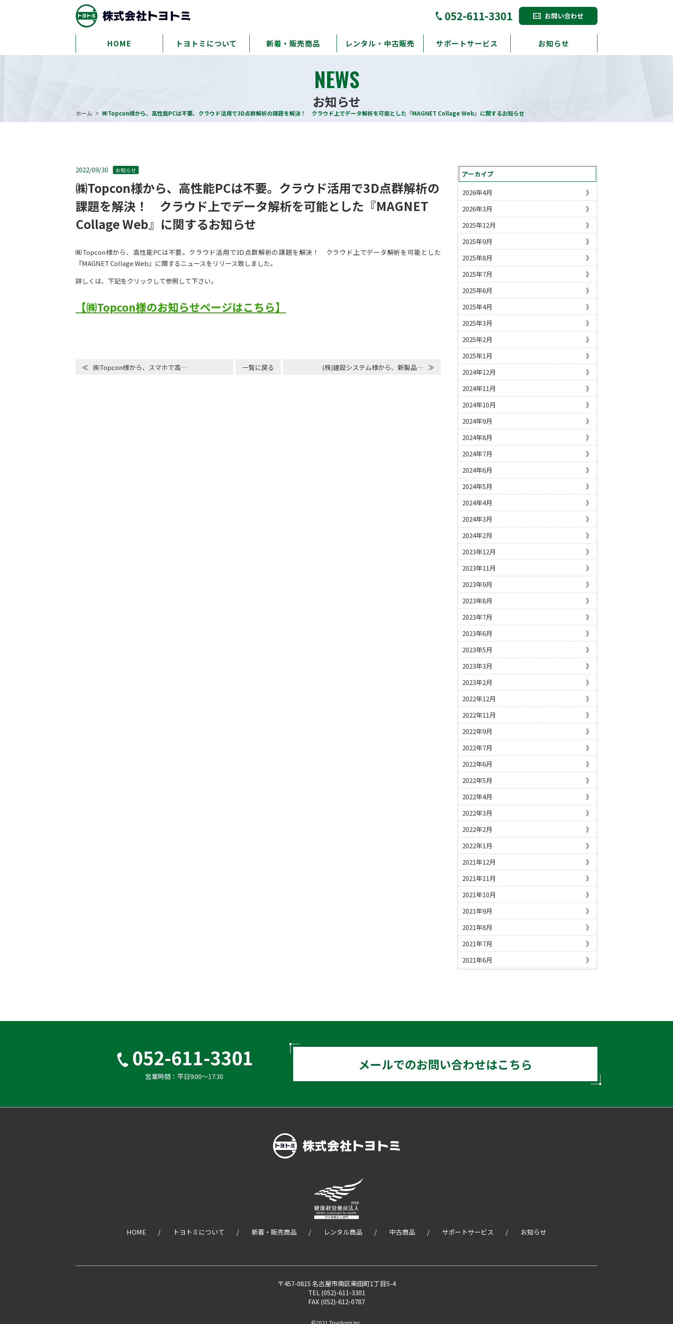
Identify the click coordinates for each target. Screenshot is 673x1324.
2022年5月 (477, 780)
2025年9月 (477, 241)
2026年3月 (477, 208)
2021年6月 (477, 959)
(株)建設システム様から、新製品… (372, 367)
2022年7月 (477, 747)
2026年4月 (477, 192)
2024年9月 (477, 420)
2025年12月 (479, 224)
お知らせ (553, 43)
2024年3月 (477, 518)
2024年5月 (477, 486)
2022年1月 (477, 845)
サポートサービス (467, 43)
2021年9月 (477, 910)
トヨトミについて (206, 43)
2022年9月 (477, 731)
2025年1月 (477, 355)
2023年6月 (477, 633)
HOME (119, 43)
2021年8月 (477, 927)
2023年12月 (479, 551)
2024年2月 (477, 535)
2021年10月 (479, 894)
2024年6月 (477, 469)
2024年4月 (477, 502)
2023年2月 (477, 682)
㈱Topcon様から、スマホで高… (140, 367)
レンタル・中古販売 (380, 43)
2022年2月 (477, 829)
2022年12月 (479, 698)
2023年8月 (477, 600)
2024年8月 (477, 437)
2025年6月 (477, 290)
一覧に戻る (258, 367)
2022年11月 (479, 714)
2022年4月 (477, 796)
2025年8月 (477, 257)
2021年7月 (477, 943)
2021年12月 (479, 861)
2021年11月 (479, 878)
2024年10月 (479, 404)
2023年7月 (477, 616)
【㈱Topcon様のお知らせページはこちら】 (181, 307)
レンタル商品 (343, 1237)
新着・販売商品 (293, 43)
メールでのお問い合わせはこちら (445, 1067)
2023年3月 (477, 665)
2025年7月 (477, 273)
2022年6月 (477, 763)
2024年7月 (477, 453)
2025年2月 (477, 339)
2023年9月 (477, 584)
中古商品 (402, 1237)
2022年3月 (477, 812)
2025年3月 (477, 322)
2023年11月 (479, 567)
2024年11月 (479, 388)
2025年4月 (477, 306)
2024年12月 (479, 371)
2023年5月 (477, 649)
